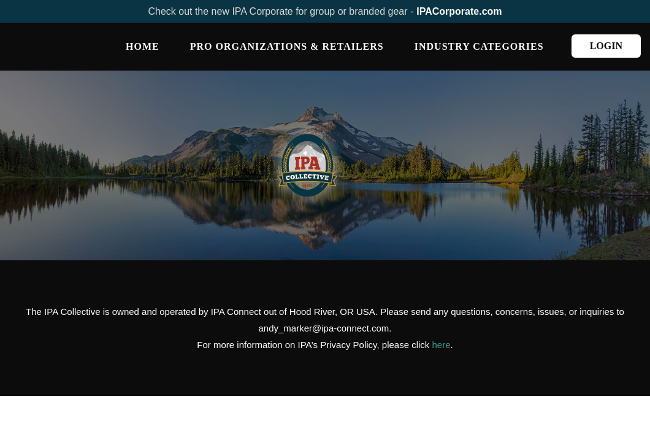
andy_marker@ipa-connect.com (324, 328)
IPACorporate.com (459, 11)
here (441, 344)
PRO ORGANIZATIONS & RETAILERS (287, 46)
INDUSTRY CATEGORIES (479, 46)
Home (142, 46)
